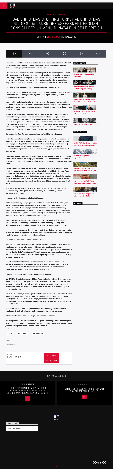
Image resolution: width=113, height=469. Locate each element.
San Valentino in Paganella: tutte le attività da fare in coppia (83, 195)
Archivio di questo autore (51, 358)
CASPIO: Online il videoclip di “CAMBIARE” (83, 75)
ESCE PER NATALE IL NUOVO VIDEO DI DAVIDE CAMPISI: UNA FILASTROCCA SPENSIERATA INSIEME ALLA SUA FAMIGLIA (27, 390)
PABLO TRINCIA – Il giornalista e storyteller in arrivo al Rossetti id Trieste (85, 144)
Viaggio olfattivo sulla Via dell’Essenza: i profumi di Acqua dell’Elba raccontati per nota (85, 169)
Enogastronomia (59, 14)
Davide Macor (55, 37)
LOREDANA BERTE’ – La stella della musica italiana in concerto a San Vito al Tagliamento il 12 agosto (84, 113)
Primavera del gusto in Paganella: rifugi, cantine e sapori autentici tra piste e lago (85, 157)
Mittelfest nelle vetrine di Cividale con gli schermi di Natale (85, 390)
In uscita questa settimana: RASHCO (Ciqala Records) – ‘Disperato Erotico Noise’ (83, 88)
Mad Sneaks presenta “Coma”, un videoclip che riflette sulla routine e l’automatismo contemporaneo (84, 100)
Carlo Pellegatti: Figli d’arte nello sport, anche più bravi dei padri (85, 182)
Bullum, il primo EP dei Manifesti (85, 124)
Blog (49, 14)
